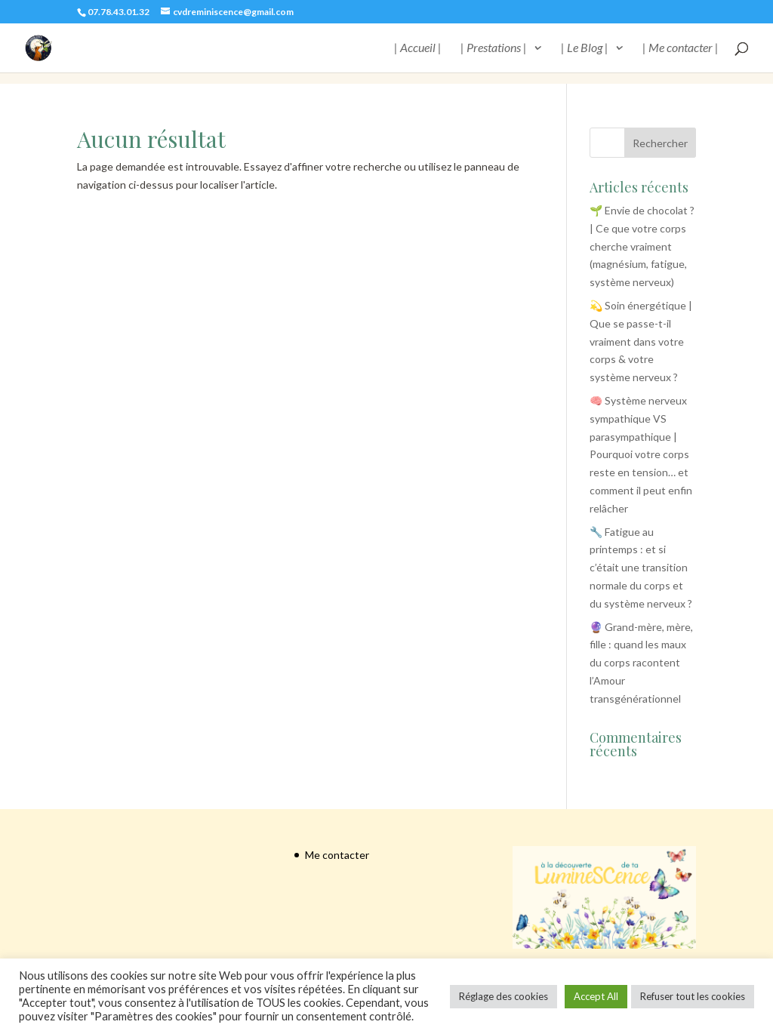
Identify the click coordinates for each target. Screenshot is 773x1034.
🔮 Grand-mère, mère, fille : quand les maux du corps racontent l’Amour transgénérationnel (641, 662)
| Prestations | (493, 48)
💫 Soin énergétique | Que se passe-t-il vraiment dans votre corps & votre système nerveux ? (641, 341)
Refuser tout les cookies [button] (692, 996)
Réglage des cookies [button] (503, 996)
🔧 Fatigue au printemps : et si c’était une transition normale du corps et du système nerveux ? (641, 567)
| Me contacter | (680, 48)
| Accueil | (418, 48)
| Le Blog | (584, 48)
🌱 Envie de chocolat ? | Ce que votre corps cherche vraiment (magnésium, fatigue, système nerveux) (642, 246)
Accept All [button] (596, 996)
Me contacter (337, 854)
